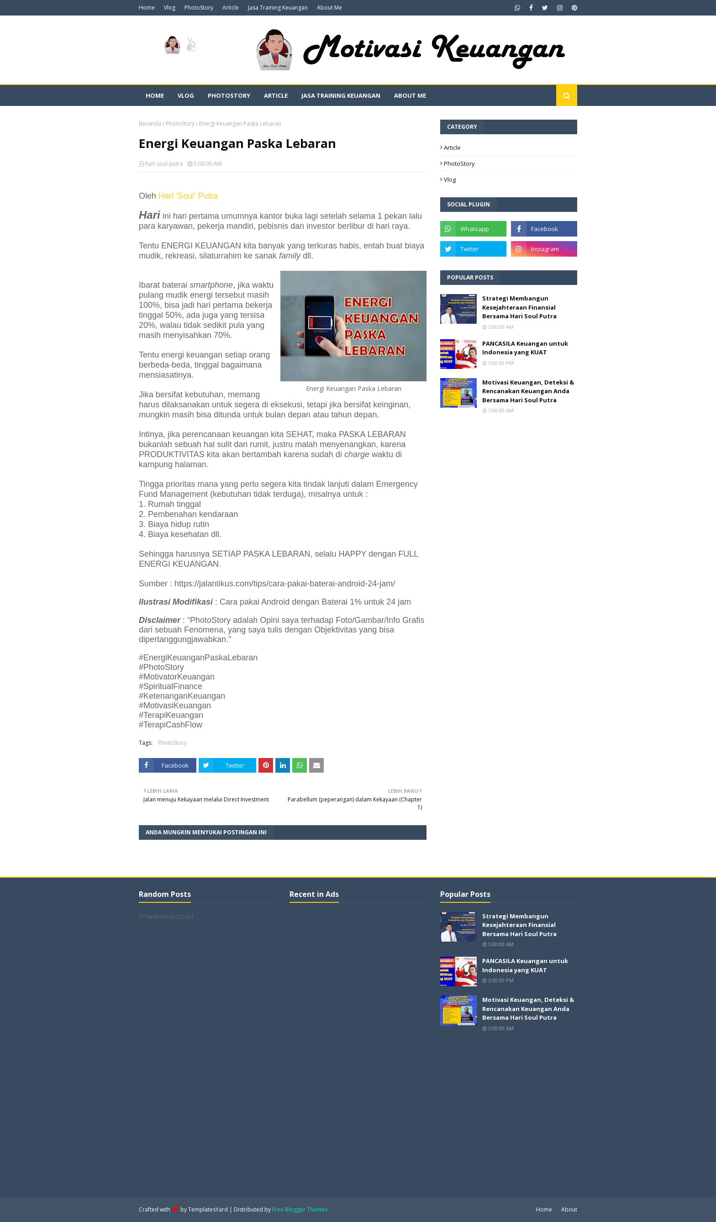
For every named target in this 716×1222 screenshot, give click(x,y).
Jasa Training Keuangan (278, 7)
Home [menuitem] (155, 95)
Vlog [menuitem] (186, 95)
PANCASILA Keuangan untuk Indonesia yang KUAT (525, 348)
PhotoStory (198, 7)
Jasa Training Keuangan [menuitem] (340, 95)
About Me (329, 7)
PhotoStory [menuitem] (229, 95)
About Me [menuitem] (410, 95)
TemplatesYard (208, 1209)
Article (230, 7)
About (569, 1209)
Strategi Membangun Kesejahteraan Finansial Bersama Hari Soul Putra (519, 307)
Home (147, 7)
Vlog (169, 7)
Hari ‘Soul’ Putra (187, 195)
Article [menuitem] (276, 95)
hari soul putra (164, 164)
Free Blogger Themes (299, 1209)
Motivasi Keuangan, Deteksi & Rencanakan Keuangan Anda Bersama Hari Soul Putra (528, 391)
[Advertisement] (358, 1049)
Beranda (150, 123)
